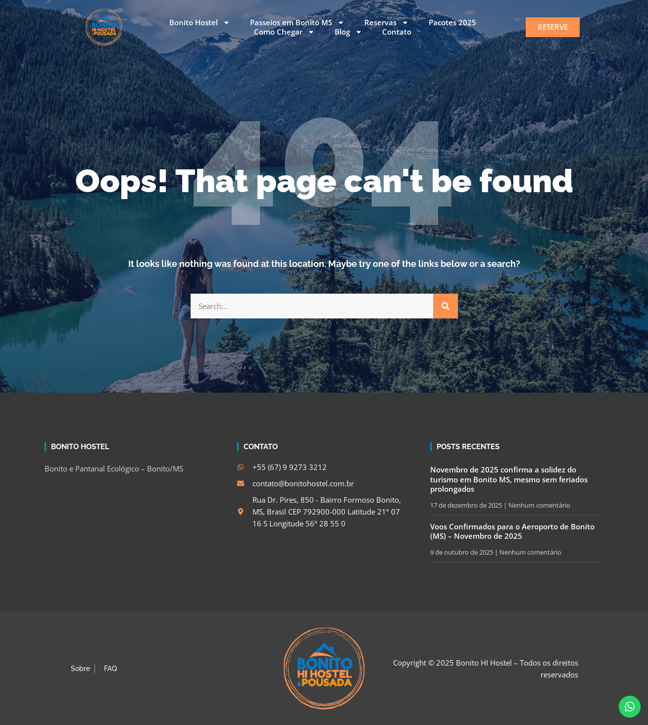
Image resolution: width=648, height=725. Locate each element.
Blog (348, 32)
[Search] (445, 306)
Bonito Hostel (199, 23)
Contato (396, 32)
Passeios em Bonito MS (297, 23)
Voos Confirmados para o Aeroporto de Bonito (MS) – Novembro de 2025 (512, 531)
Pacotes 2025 (452, 22)
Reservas (386, 23)
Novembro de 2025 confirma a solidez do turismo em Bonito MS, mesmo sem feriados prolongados (509, 479)
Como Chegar (284, 32)
